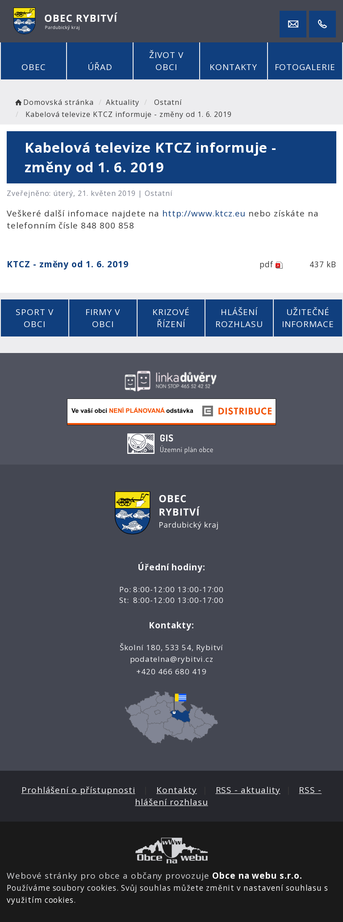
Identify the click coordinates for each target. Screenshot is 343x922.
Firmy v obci (102, 318)
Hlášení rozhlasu (239, 318)
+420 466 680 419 (171, 671)
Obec (33, 67)
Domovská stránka (53, 102)
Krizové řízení (171, 318)
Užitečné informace (308, 318)
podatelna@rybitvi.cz (171, 659)
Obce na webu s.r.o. (257, 875)
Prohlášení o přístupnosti (78, 790)
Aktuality (122, 102)
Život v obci (166, 61)
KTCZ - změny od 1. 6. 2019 (68, 264)
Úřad (100, 67)
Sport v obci (35, 318)
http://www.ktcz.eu (204, 213)
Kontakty (233, 67)
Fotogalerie (305, 67)
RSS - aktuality (248, 790)
